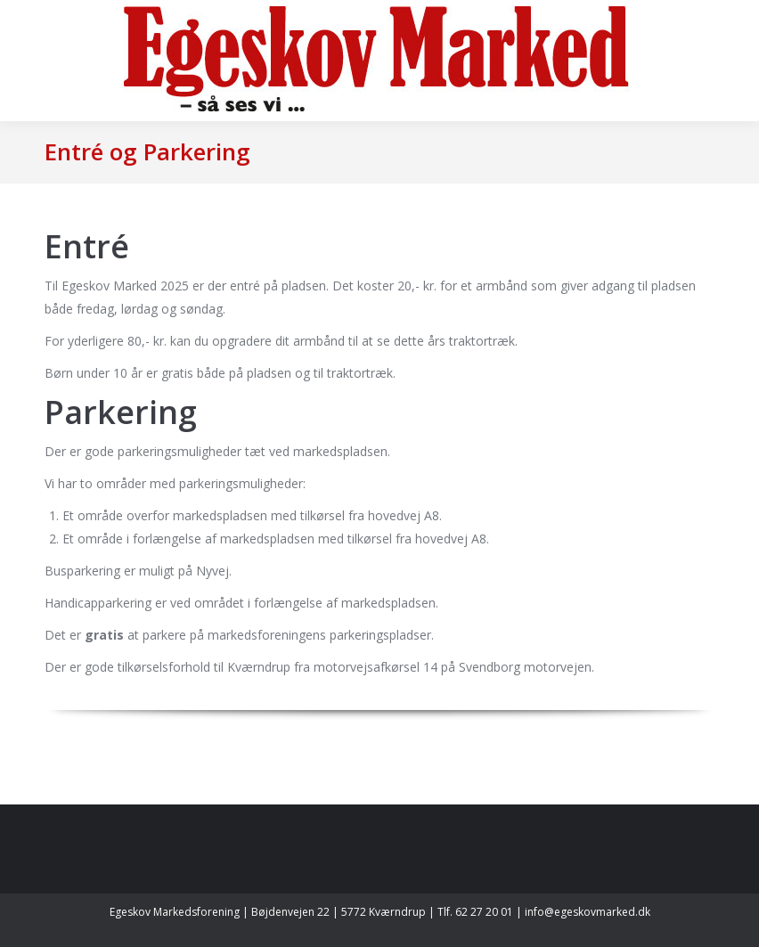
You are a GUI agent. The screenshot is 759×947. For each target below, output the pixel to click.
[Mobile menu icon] (28, 60)
